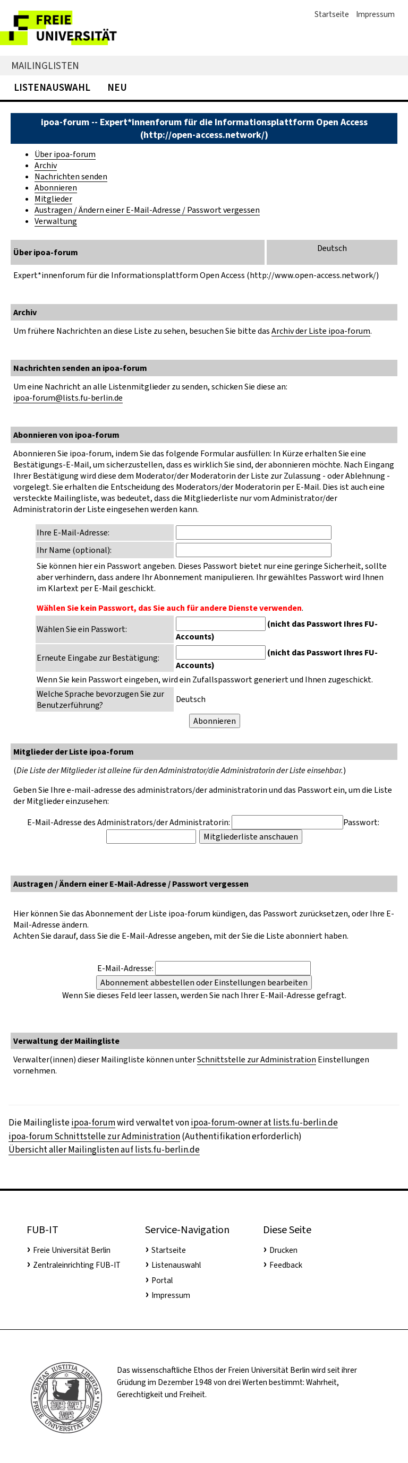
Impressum (375, 14)
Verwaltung (56, 221)
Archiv (46, 165)
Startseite (331, 14)
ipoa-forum (93, 1122)
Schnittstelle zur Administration (256, 1059)
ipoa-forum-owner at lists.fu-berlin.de (264, 1122)
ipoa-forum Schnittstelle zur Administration (94, 1136)
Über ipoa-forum (65, 154)
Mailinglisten (45, 65)
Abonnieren (56, 187)
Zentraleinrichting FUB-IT (77, 1265)
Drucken (283, 1250)
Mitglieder (53, 198)
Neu (117, 87)
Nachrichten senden (71, 176)
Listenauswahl (52, 87)
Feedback (285, 1265)
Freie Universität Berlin (71, 1250)
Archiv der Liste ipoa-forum (320, 330)
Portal (162, 1280)
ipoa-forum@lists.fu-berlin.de (68, 397)
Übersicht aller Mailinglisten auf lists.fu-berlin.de (104, 1150)
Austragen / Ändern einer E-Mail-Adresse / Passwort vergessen (147, 209)
